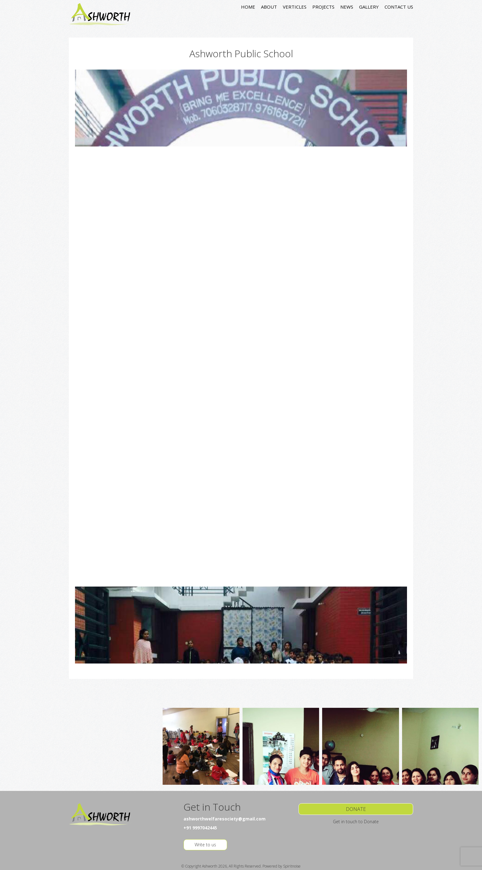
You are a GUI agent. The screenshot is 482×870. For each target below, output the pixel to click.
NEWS (346, 7)
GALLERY (369, 7)
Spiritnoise (292, 866)
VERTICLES (294, 7)
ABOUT (269, 7)
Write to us (205, 845)
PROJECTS (323, 7)
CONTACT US (399, 7)
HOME (248, 7)
